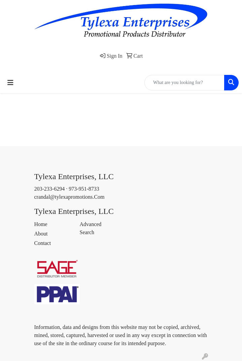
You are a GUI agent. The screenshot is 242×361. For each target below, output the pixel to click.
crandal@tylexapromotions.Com (69, 197)
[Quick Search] (184, 82)
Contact (42, 243)
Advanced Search (91, 228)
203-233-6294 (49, 189)
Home (40, 224)
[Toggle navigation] (10, 82)
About (41, 234)
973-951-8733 (84, 189)
